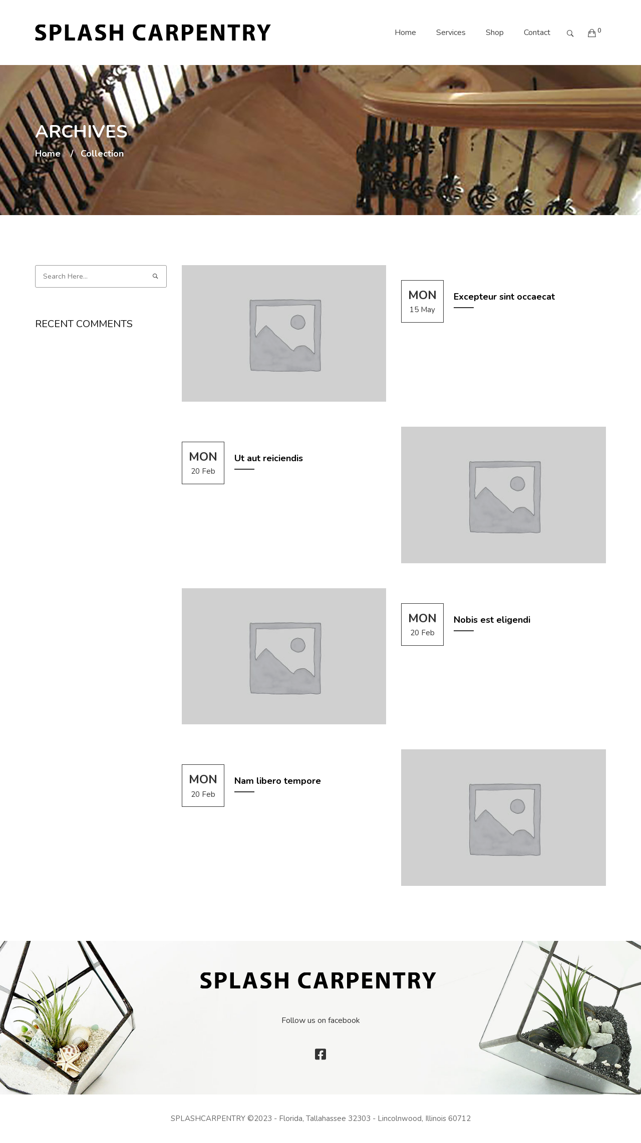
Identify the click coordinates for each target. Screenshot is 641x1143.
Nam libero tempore (277, 781)
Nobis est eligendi (492, 620)
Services (451, 32)
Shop (495, 32)
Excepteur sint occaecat (504, 297)
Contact (537, 32)
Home (405, 32)
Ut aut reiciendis (268, 458)
